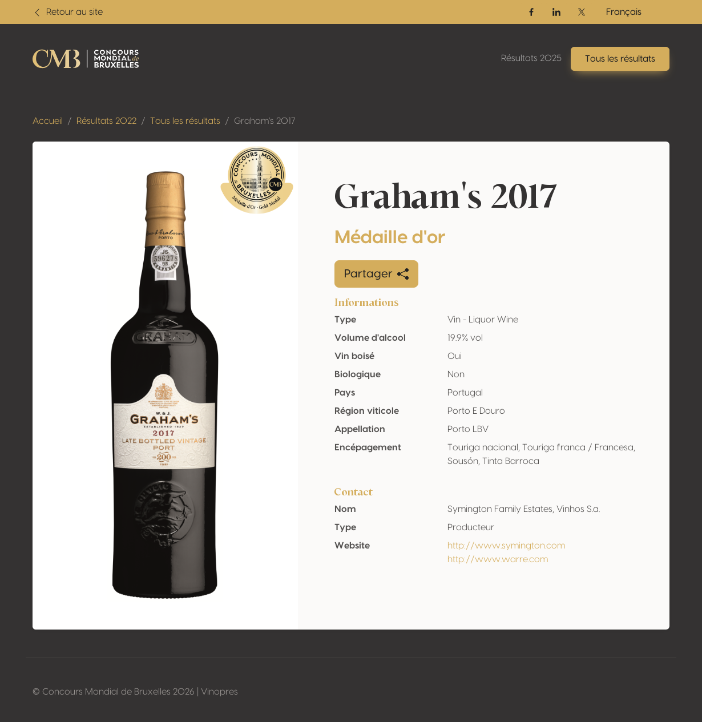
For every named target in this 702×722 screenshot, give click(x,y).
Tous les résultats (185, 121)
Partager (376, 274)
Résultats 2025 (531, 58)
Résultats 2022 (106, 121)
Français (624, 12)
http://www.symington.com (506, 545)
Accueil (48, 121)
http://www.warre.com (497, 559)
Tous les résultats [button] (620, 58)
